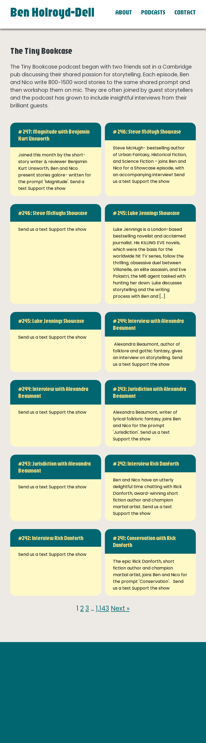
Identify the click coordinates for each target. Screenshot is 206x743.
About (123, 12)
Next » (120, 608)
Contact (185, 12)
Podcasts (153, 12)
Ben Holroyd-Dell (52, 12)
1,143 (102, 608)
